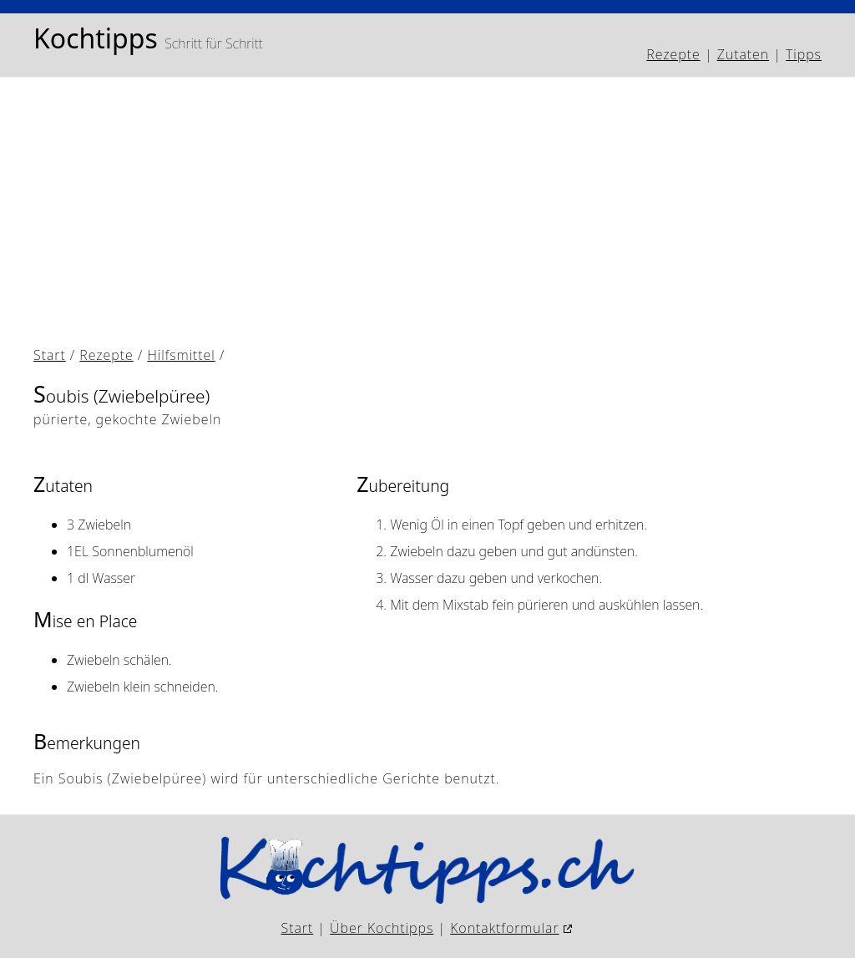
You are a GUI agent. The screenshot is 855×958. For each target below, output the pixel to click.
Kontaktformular (504, 928)
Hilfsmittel (181, 355)
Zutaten (743, 54)
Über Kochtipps (381, 928)
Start (49, 355)
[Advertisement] (427, 215)
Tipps (804, 54)
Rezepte (673, 54)
